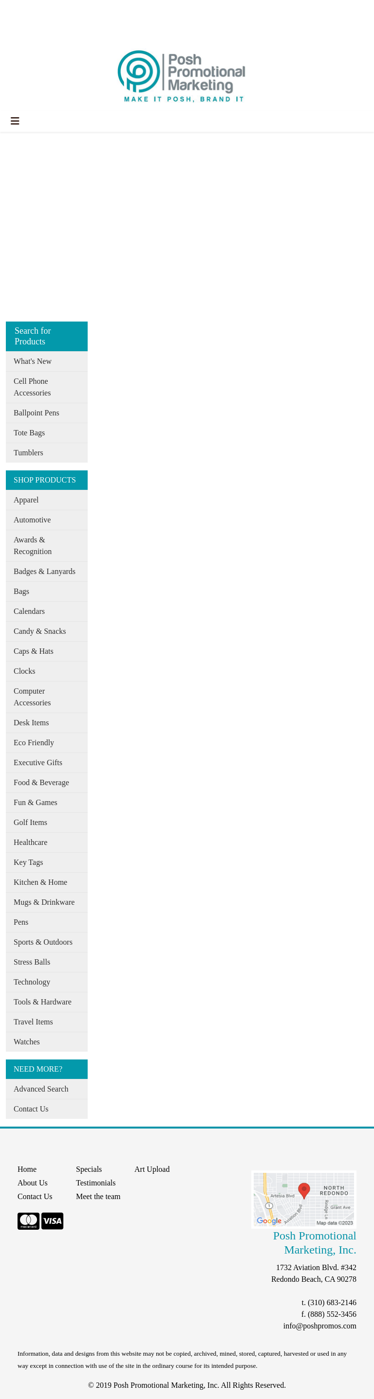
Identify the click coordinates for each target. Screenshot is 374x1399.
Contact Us (31, 1109)
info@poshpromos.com (319, 1326)
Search (162, 10)
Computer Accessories (32, 697)
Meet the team (98, 1196)
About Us (50, 10)
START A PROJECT (42, 32)
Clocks (24, 671)
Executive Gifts (38, 762)
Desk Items (31, 722)
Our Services (92, 10)
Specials (132, 10)
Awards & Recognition (33, 546)
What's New (33, 361)
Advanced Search (41, 1089)
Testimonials (96, 1183)
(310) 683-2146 (332, 1302)
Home (18, 10)
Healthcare (30, 842)
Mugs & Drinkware (44, 902)
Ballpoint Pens (36, 413)
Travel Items (33, 1022)
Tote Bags (29, 433)
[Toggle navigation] (15, 121)
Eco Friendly (34, 742)
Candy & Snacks (40, 631)
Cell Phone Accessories (32, 387)
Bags (21, 591)
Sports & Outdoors (43, 942)
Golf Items (30, 822)
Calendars (29, 611)
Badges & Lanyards (44, 571)
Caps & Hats (34, 651)
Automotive (32, 520)
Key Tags (28, 862)
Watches (27, 1042)
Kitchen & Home (40, 882)
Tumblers (28, 452)
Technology (32, 982)
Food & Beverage (41, 782)
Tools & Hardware (43, 1002)
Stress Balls (32, 962)
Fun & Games (35, 802)
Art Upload (151, 1169)
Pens (21, 922)
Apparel (26, 500)
